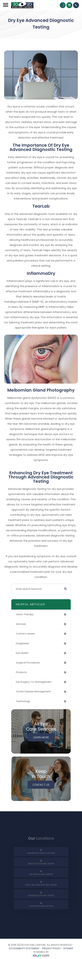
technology (23, 701)
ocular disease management (33, 691)
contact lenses (25, 633)
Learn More (41, 737)
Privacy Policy (51, 948)
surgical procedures (28, 662)
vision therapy (25, 614)
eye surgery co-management (34, 682)
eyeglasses (22, 643)
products (21, 672)
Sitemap (68, 948)
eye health (22, 653)
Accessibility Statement (24, 948)
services (21, 624)
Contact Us (41, 784)
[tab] (41, 854)
